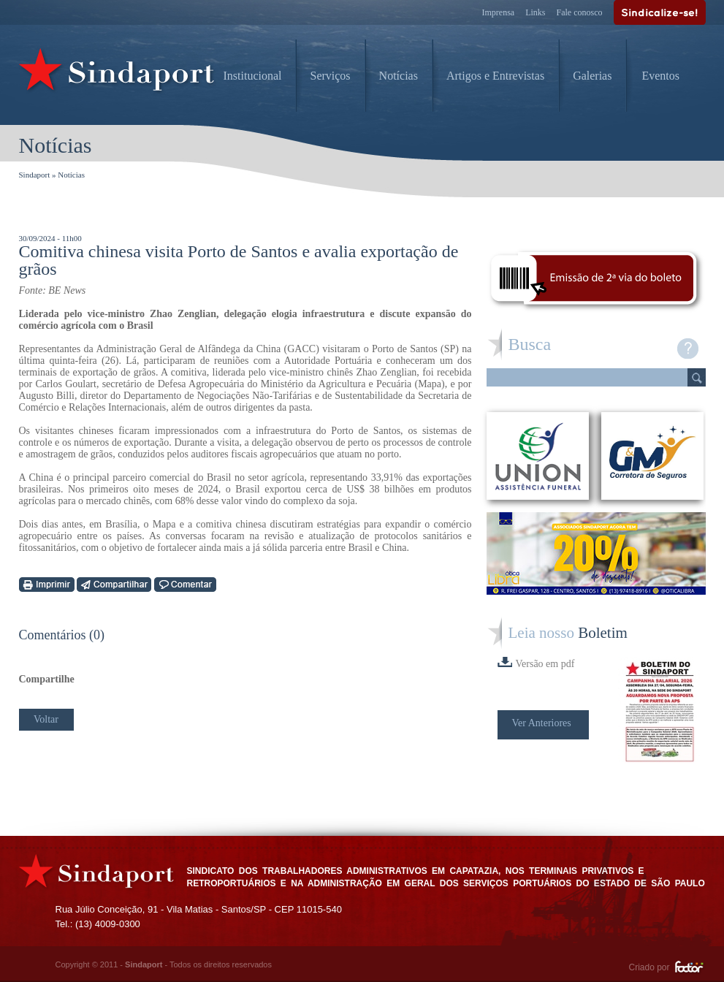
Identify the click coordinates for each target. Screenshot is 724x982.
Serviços (330, 75)
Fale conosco (580, 12)
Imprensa (498, 12)
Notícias (398, 75)
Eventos (660, 75)
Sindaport (34, 174)
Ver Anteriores (541, 723)
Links (535, 12)
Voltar (46, 719)
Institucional (253, 75)
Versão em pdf (536, 663)
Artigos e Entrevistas (495, 75)
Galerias (592, 75)
